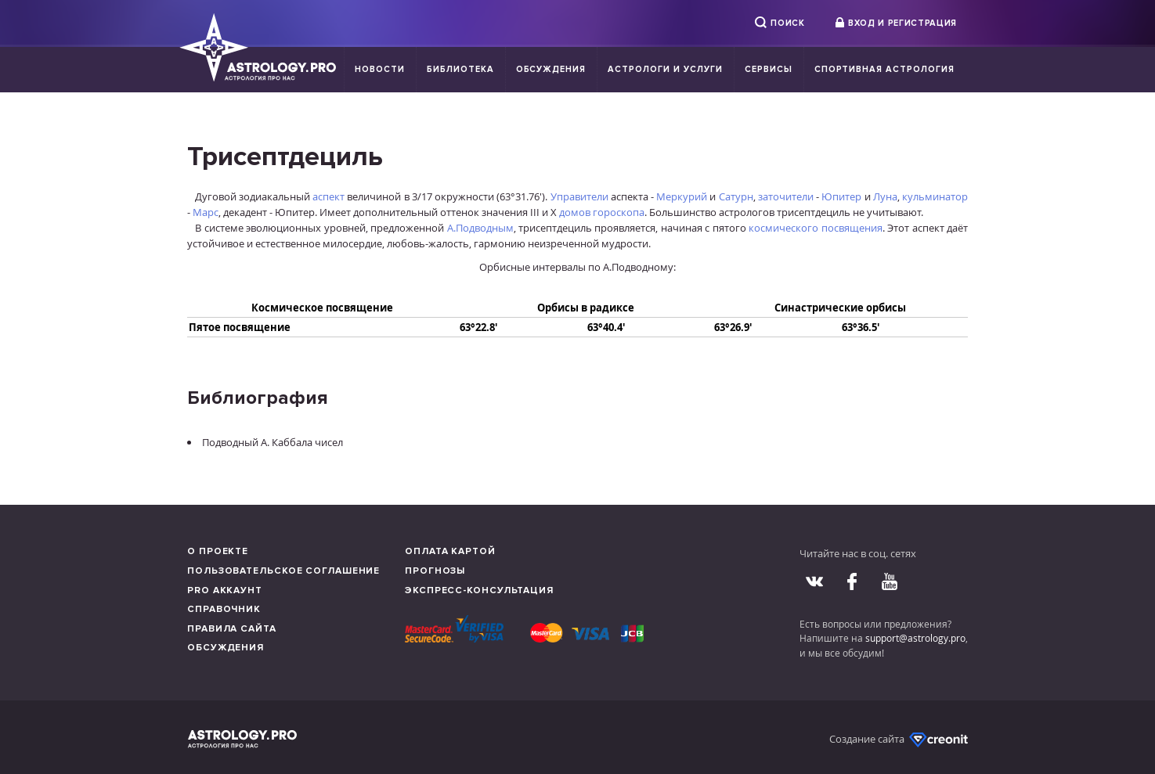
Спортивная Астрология (884, 69)
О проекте (217, 551)
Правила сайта (231, 629)
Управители (579, 196)
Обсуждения (551, 69)
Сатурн (736, 196)
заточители (786, 196)
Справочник (224, 609)
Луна (885, 196)
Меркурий (681, 196)
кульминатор (935, 196)
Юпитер (841, 196)
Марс (205, 212)
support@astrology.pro (915, 638)
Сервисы (768, 69)
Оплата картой (450, 551)
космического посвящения (815, 228)
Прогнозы (435, 571)
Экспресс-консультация (479, 590)
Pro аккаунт (224, 590)
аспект (328, 196)
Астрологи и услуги (665, 69)
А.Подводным (480, 228)
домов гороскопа (601, 212)
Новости (380, 69)
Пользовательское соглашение (283, 571)
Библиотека (460, 69)
